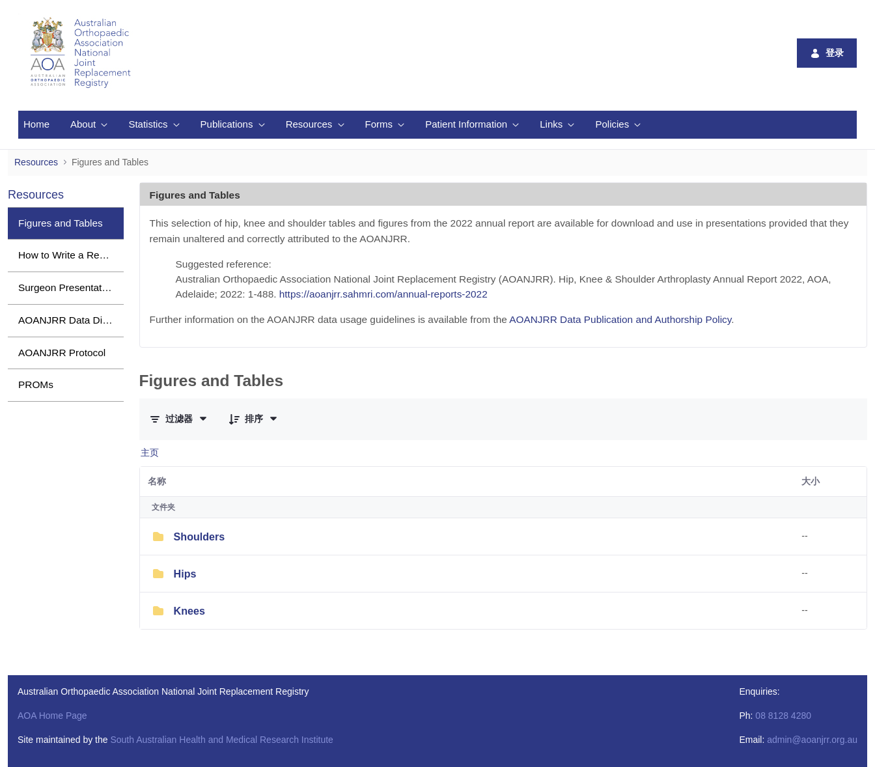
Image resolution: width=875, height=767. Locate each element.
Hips (185, 573)
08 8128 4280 (783, 715)
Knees (189, 611)
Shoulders (199, 536)
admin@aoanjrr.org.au (812, 739)
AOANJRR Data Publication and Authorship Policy (620, 319)
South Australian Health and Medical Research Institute (221, 739)
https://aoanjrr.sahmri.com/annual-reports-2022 (383, 294)
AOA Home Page (52, 715)
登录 (827, 53)
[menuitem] (36, 125)
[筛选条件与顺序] (179, 418)
